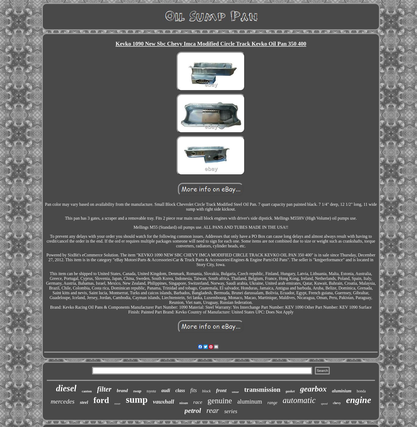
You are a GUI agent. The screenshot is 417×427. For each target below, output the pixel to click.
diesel (66, 388)
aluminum (249, 401)
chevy (337, 403)
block (206, 391)
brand (122, 390)
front (221, 390)
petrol (193, 410)
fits (193, 390)
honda (361, 391)
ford (101, 400)
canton (87, 391)
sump (137, 399)
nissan (184, 403)
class (180, 390)
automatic (299, 400)
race (197, 402)
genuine (219, 400)
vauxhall (163, 401)
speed (324, 403)
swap (137, 391)
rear (212, 410)
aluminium (341, 391)
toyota (151, 391)
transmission (262, 389)
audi (165, 390)
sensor (235, 391)
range (272, 402)
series (230, 411)
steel (84, 402)
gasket (290, 391)
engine (358, 400)
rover (117, 403)
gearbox (313, 388)
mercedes (62, 401)
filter (104, 389)
